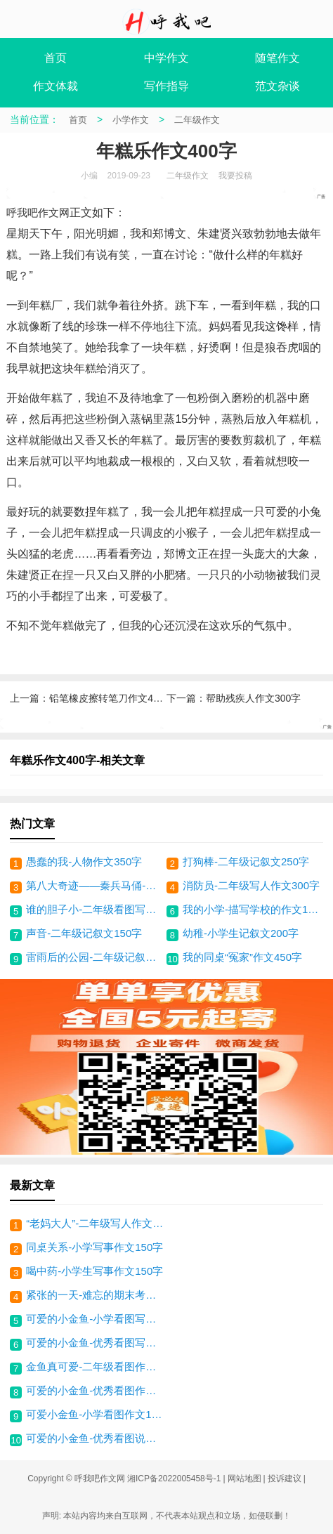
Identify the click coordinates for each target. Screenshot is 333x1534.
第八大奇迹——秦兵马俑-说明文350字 (94, 885)
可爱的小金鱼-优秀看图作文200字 (96, 1390)
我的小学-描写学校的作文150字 (251, 909)
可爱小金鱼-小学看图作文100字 (96, 1414)
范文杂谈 (277, 86)
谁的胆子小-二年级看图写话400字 (94, 909)
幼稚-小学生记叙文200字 (241, 933)
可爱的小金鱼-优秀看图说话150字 (96, 1438)
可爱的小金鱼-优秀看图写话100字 (96, 1343)
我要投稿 (235, 176)
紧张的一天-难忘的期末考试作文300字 (96, 1295)
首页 (55, 58)
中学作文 (166, 58)
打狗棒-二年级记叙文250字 (246, 861)
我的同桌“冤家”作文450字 (242, 957)
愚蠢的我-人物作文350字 (84, 861)
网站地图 (244, 1478)
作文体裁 (55, 86)
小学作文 (130, 119)
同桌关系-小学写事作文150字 (94, 1247)
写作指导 (166, 86)
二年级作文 (197, 119)
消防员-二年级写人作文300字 (251, 885)
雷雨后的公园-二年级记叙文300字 (94, 957)
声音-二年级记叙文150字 (84, 933)
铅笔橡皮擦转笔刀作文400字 (111, 698)
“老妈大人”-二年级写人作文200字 (96, 1223)
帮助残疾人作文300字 (253, 698)
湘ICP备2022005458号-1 (174, 1478)
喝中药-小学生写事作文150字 (94, 1271)
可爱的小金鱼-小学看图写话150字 (96, 1319)
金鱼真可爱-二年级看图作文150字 (96, 1366)
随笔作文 (277, 58)
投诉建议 (284, 1478)
